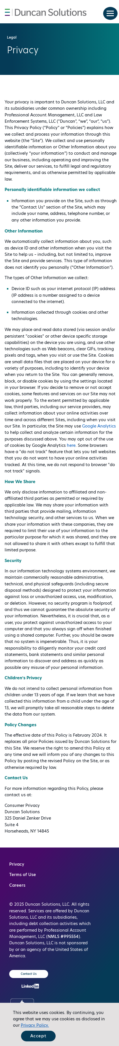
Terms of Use (22, 874)
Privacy (16, 864)
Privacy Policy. (35, 1025)
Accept (38, 1036)
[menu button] (110, 13)
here (71, 445)
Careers (17, 885)
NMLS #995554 (63, 936)
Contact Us (29, 974)
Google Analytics (99, 426)
